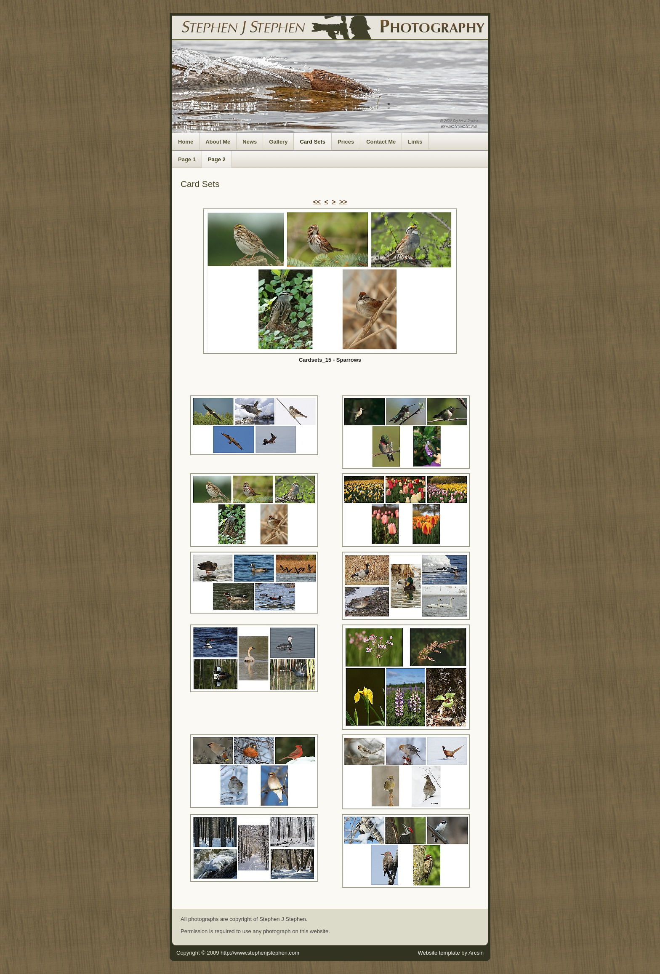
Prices (346, 142)
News (249, 142)
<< (317, 201)
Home (185, 142)
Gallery (278, 142)
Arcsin (476, 953)
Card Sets (312, 142)
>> (343, 201)
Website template (439, 953)
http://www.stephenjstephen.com (260, 953)
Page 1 (187, 159)
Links (415, 142)
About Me (217, 142)
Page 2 (217, 159)
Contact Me (381, 142)
